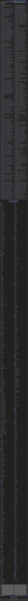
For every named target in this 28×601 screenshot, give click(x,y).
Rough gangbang (6, 73)
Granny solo (16, 306)
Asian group (11, 104)
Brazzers (2, 266)
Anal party (23, 122)
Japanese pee (3, 415)
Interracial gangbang (21, 36)
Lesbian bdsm (3, 466)
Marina (19, 186)
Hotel (15, 334)
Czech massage (3, 379)
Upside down (6, 165)
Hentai (15, 317)
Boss (2, 289)
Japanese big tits (3, 397)
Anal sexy (10, 154)
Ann (22, 162)
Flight (19, 117)
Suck (5, 188)
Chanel (2, 380)
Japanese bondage (3, 402)
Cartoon (2, 340)
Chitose (21, 185)
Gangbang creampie (7, 75)
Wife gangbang (6, 159)
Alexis (2, 227)
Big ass (2, 267)
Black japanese (3, 333)
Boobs (2, 282)
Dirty (15, 225)
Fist (15, 249)
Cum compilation (23, 18)
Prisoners (22, 128)
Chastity (2, 362)
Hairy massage (16, 330)
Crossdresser (3, 346)
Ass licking (2, 231)
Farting (19, 162)
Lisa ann (2, 454)
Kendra (2, 442)
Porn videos (20, 33)
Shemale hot (6, 183)
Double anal (16, 220)
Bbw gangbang (6, 26)
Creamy (2, 375)
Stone (19, 133)
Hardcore (15, 339)
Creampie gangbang (7, 44)
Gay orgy (23, 193)
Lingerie (5, 80)
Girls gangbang (20, 123)
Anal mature (3, 248)
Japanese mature (16, 375)
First (15, 267)
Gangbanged (6, 20)
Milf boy (19, 49)
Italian (15, 362)
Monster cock (20, 165)
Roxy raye (6, 12)
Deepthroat (16, 208)
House (10, 99)
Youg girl (11, 23)
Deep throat (16, 214)
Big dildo (2, 329)
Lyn (5, 138)
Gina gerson (16, 311)
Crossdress (2, 387)
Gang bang (20, 57)
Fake (15, 272)
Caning (2, 347)
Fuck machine (9, 167)
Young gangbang (6, 57)
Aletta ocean (3, 210)
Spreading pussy (6, 157)
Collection (9, 151)
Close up (2, 363)
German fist (11, 191)
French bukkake (8, 122)
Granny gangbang (7, 128)
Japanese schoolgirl (3, 432)
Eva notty (15, 230)
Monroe (19, 26)
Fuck (15, 261)
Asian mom (6, 25)
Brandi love (2, 265)
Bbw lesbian (2, 322)
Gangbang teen (6, 88)
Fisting (15, 243)
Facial (15, 277)
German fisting (6, 191)
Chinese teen (3, 353)
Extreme (15, 231)
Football (19, 141)
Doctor (15, 203)
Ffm (15, 259)
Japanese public (3, 409)
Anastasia (2, 237)
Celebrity (2, 356)
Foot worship (16, 253)
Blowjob (2, 277)
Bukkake (19, 18)
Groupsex (19, 122)
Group (15, 289)
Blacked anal (6, 193)
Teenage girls (6, 185)
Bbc (1, 260)
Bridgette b (2, 295)
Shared (24, 107)
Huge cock (15, 353)
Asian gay (2, 213)
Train (5, 15)
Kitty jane (19, 138)
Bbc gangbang (20, 23)
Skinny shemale (6, 162)
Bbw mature (3, 290)
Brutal (2, 311)
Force (15, 250)
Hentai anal (6, 91)
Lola (5, 122)
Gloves (15, 295)
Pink (10, 26)
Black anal (2, 328)
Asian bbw (2, 253)
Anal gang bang (20, 183)
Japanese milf (16, 392)
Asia (1, 226)
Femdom (15, 242)
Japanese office (16, 380)
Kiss (1, 444)
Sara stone (22, 133)
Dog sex (8, 112)
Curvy (2, 385)
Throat (19, 96)
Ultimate (19, 151)
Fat (15, 254)
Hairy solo (15, 352)
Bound (2, 306)
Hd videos (23, 33)
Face (15, 266)
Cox (1, 374)
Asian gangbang (20, 12)
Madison (8, 146)
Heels (15, 322)
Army (19, 143)
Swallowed (22, 96)
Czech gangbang (6, 23)
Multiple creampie (20, 167)
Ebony (5, 60)
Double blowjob (6, 115)
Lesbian (2, 450)
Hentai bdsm (10, 91)
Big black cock (22, 65)
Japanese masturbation (4, 420)
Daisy (24, 159)
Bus (1, 259)
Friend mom (16, 273)
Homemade (16, 328)
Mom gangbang (6, 10)
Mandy (19, 191)
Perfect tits (11, 175)
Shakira (19, 164)
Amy (2, 232)
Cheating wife (20, 44)
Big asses (6, 144)
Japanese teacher (16, 386)
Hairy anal (15, 323)
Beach (2, 283)
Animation (2, 220)
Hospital (5, 196)
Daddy (2, 392)
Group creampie (9, 125)
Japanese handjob (20, 52)
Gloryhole (15, 305)
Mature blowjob (6, 178)
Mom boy (19, 39)
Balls (2, 330)
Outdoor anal (20, 83)
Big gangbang (23, 112)
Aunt (2, 243)
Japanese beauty (3, 414)
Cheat (2, 370)
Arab (2, 209)
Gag (19, 65)
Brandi (2, 293)
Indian (15, 357)
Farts (24, 162)
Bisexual (2, 301)
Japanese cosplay (16, 385)
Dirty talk (15, 221)
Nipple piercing (11, 123)
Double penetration (21, 75)
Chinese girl (2, 357)
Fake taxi (15, 260)
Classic (2, 376)
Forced (15, 248)
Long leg (11, 157)
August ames (3, 230)
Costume (19, 112)
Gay (15, 284)
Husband (24, 44)
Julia (15, 376)
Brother (2, 317)
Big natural (6, 46)
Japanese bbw (16, 379)
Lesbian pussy (20, 159)
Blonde (5, 146)
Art (1, 249)
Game (15, 290)
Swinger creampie (20, 20)
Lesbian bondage (3, 459)
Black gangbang (6, 33)
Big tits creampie (7, 133)
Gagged (10, 70)
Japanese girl (3, 427)
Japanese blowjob (3, 404)
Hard (15, 340)
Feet (15, 244)
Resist (24, 191)
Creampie (2, 339)
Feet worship (16, 282)
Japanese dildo (3, 403)
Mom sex (23, 39)
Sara (5, 49)
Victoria (19, 180)
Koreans (2, 443)
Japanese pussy (3, 410)
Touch (19, 54)
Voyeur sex (22, 186)
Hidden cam (16, 346)
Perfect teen (6, 175)
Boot (2, 288)
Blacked (2, 270)
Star (22, 138)
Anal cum (10, 81)
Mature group (9, 80)
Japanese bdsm (16, 373)
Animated (22, 31)
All (18, 185)
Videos (5, 164)
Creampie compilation (7, 149)
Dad (15, 204)
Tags (10, 18)
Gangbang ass (6, 102)
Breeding (8, 67)
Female (24, 46)
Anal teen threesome (7, 54)
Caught (2, 364)
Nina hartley (22, 15)
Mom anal (10, 25)
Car (19, 88)
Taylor (19, 154)
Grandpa (15, 288)
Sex (25, 99)
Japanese (15, 364)
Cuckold (2, 341)
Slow (22, 49)
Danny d (15, 213)
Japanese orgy (3, 426)
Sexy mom (24, 28)
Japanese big (3, 416)
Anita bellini (11, 102)
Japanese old (3, 398)
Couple (2, 373)
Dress (15, 219)
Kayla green (2, 448)
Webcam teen (23, 54)
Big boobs (2, 278)
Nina (19, 15)
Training (8, 15)
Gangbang (2, 5)
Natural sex (10, 46)
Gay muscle (20, 196)
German (15, 299)
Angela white (3, 214)
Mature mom (10, 83)
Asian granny (3, 236)
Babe (2, 307)
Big (1, 271)
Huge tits (15, 324)
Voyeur (5, 167)
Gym (15, 300)
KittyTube (5, 1)
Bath (2, 316)
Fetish (15, 271)
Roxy (9, 12)
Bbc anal (2, 294)
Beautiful (2, 284)
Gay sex (8, 196)
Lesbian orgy (6, 99)
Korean (2, 436)
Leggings (2, 460)
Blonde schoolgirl (20, 91)
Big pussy (2, 318)
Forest (11, 112)
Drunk (15, 209)
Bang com (23, 57)
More (22, 191)
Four (24, 157)
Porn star (25, 138)
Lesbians (2, 456)
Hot (15, 333)
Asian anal (2, 219)
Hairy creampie (16, 341)
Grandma (15, 294)
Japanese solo (16, 387)
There (22, 60)
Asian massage (3, 244)
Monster (19, 31)
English (5, 125)
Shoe (7, 186)
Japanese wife (16, 374)
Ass (1, 208)
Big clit (2, 305)
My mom (10, 10)
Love (2, 467)
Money (5, 31)
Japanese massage (17, 369)
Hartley (25, 15)
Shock (19, 175)
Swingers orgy (23, 41)
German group (10, 170)
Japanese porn (3, 431)
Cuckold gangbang (9, 31)
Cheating (2, 352)
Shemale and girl (20, 157)
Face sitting (16, 265)
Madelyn (10, 33)
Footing (15, 278)
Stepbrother (11, 88)
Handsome (16, 335)
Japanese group (6, 104)
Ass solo (2, 250)
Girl (15, 293)
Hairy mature (6, 5)
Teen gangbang (6, 18)
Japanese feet (3, 425)
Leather (2, 461)
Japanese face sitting (4, 433)
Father (15, 255)
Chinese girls (3, 386)
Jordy (2, 396)
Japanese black (16, 391)
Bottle (2, 300)
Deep (15, 215)
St (11, 49)
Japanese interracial (3, 421)
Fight (15, 276)
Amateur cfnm (6, 107)
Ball (1, 312)
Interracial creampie (21, 104)
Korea (2, 437)
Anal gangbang (6, 70)
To (10, 101)
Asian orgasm (24, 185)
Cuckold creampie (3, 381)
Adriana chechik (9, 109)
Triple (5, 109)
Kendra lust (2, 438)
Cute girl (21, 175)
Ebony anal (16, 236)
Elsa (15, 232)
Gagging (19, 109)
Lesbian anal (6, 136)
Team (22, 141)
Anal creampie (3, 238)
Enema (15, 227)
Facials (25, 75)
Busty (2, 299)
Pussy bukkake (6, 141)
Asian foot (2, 215)
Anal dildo (2, 221)
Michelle (5, 151)
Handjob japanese (16, 345)
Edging (15, 237)
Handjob (15, 318)
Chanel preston (3, 345)
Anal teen (2, 242)
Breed (5, 67)
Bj (1, 272)
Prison (19, 128)
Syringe (24, 49)
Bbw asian (2, 323)
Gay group (10, 186)
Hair (15, 351)
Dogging (5, 112)
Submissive (20, 86)
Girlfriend (19, 41)
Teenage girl (11, 185)
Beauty (2, 276)
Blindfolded (2, 313)
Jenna (2, 419)
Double (15, 210)
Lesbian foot (3, 455)
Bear (5, 186)
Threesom (23, 196)
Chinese (2, 335)
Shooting (21, 88)
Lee (19, 172)
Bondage (2, 261)
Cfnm (2, 351)
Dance (2, 391)
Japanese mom (16, 368)
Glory (15, 301)
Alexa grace (2, 225)
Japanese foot (3, 393)
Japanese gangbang (21, 5)
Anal (2, 204)
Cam (2, 369)
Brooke (2, 324)
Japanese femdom (17, 370)
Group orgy (20, 193)
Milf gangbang (20, 67)
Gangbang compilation (21, 10)
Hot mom (15, 329)
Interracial (15, 358)
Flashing (15, 270)
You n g (19, 136)
